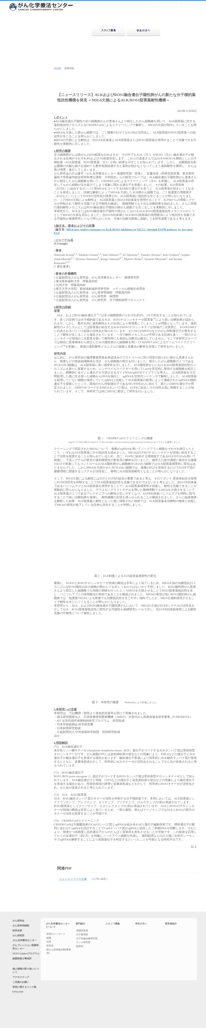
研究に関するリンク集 (26, 1001)
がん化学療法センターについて (39, 31)
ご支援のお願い (23, 995)
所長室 (50, 946)
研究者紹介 (178, 31)
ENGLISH (17, 1007)
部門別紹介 (173, 932)
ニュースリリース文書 (75, 879)
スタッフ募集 (112, 924)
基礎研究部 (82, 931)
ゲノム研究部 (83, 943)
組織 (48, 938)
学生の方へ (143, 924)
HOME (57, 68)
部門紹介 (73, 31)
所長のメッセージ (55, 934)
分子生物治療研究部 (87, 939)
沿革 (48, 942)
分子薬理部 (82, 935)
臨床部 (79, 946)
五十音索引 (173, 937)
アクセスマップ (23, 989)
